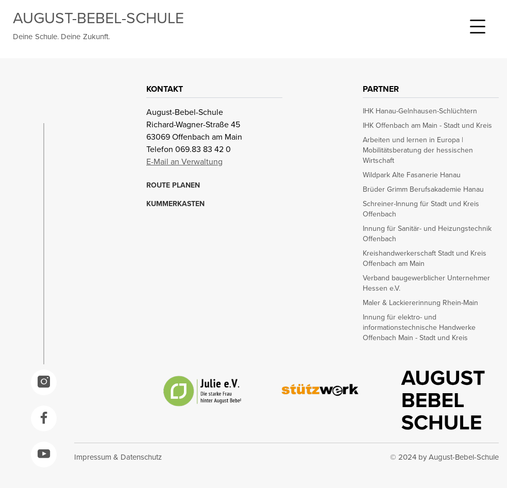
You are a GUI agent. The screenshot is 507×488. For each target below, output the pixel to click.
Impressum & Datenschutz (118, 457)
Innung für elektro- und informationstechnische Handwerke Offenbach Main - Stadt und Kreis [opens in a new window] (419, 327)
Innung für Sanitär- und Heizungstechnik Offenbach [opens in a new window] (427, 234)
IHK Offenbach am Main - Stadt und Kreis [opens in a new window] (427, 126)
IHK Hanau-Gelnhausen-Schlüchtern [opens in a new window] (420, 111)
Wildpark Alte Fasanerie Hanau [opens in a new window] (412, 175)
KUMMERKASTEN (175, 204)
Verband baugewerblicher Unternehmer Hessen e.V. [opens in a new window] (426, 283)
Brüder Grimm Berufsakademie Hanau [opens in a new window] (423, 189)
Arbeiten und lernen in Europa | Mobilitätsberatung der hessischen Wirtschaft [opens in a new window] (418, 150)
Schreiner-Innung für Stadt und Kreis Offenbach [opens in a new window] (421, 209)
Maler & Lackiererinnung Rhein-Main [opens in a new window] (420, 303)
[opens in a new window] (44, 382)
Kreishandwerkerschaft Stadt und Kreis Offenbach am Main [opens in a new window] (424, 258)
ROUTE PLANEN (173, 185)
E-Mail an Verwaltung (184, 161)
